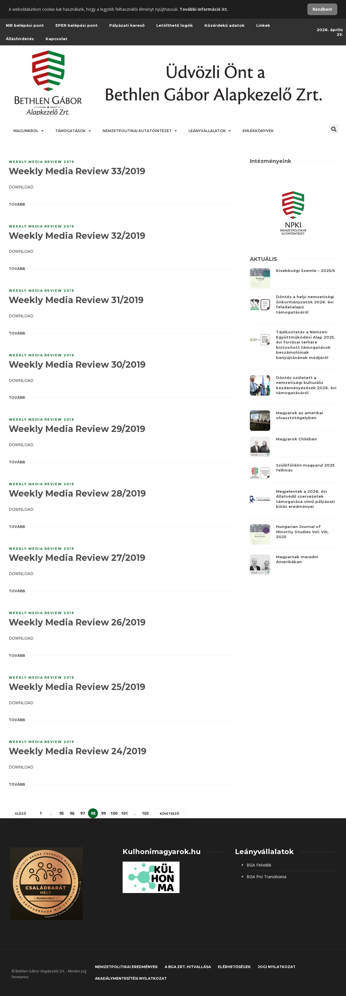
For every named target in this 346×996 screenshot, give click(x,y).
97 (82, 813)
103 (145, 813)
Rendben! (322, 9)
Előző (20, 813)
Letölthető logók (174, 25)
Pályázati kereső (127, 25)
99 (103, 813)
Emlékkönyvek (258, 131)
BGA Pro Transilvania (266, 876)
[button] (334, 129)
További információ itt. (204, 9)
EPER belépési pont (76, 25)
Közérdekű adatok (225, 25)
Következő (169, 813)
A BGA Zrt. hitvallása (188, 967)
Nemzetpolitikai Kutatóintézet (140, 131)
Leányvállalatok (210, 131)
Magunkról (28, 131)
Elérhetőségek (234, 967)
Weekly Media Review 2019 (41, 162)
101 (124, 813)
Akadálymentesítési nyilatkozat (131, 978)
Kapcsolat (56, 38)
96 (72, 813)
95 (61, 813)
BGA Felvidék (259, 865)
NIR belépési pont (25, 25)
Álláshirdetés (20, 38)
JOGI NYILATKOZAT (276, 967)
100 (113, 813)
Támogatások (73, 131)
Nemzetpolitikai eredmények (126, 967)
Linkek (263, 25)
